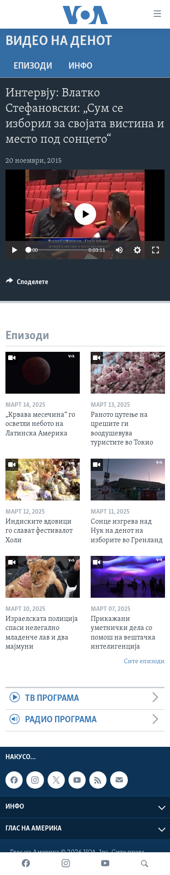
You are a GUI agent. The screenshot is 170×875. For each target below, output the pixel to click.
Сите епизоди (144, 661)
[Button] (27, 284)
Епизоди (33, 66)
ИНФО (80, 66)
